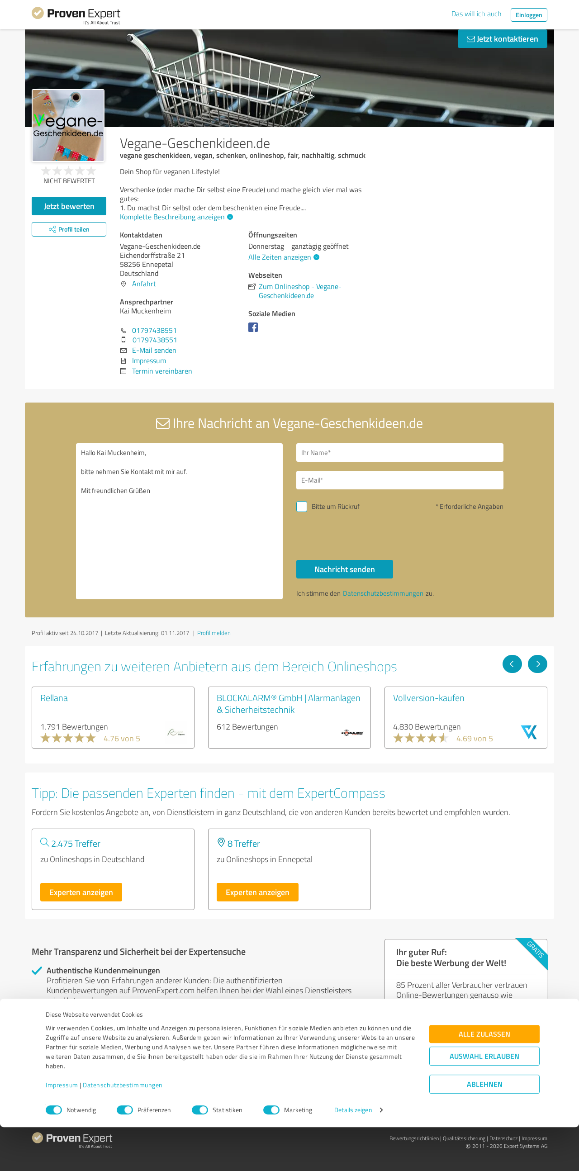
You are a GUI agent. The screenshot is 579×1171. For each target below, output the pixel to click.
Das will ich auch (476, 14)
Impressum (62, 1128)
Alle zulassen (484, 1077)
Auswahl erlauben (484, 1100)
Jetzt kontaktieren (502, 38)
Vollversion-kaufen (429, 697)
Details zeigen (353, 1154)
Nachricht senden (344, 569)
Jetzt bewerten (69, 206)
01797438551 (154, 330)
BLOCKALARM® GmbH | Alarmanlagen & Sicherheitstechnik (289, 703)
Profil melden (214, 633)
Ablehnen (485, 1128)
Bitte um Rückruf (336, 506)
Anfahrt (144, 284)
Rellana (54, 697)
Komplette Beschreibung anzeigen (175, 217)
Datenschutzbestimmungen (123, 1128)
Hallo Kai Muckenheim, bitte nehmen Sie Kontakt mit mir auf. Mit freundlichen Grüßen (179, 521)
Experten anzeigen (81, 892)
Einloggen (529, 14)
